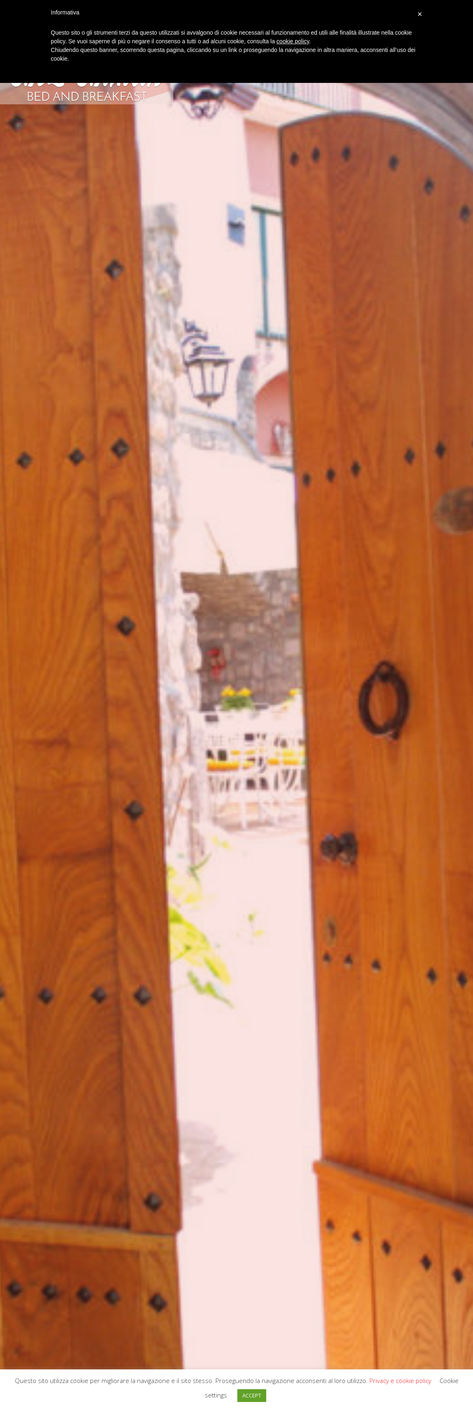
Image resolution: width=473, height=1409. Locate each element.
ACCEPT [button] (251, 1395)
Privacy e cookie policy (400, 1380)
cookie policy (293, 41)
